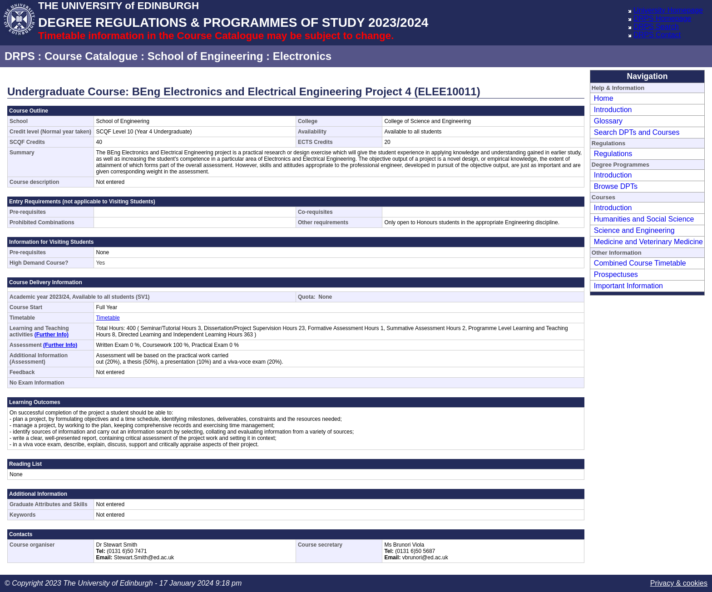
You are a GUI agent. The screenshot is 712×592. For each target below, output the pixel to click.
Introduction (613, 109)
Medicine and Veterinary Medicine (648, 242)
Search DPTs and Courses (637, 132)
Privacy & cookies (678, 583)
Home (603, 98)
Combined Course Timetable (640, 263)
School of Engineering (205, 56)
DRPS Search (656, 26)
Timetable (107, 318)
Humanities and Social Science (644, 219)
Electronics (302, 56)
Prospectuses (616, 274)
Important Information (628, 286)
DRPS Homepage (662, 18)
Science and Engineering (634, 230)
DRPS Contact (657, 35)
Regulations (613, 154)
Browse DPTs (616, 186)
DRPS (20, 56)
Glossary (608, 121)
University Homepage (668, 10)
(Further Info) (52, 334)
